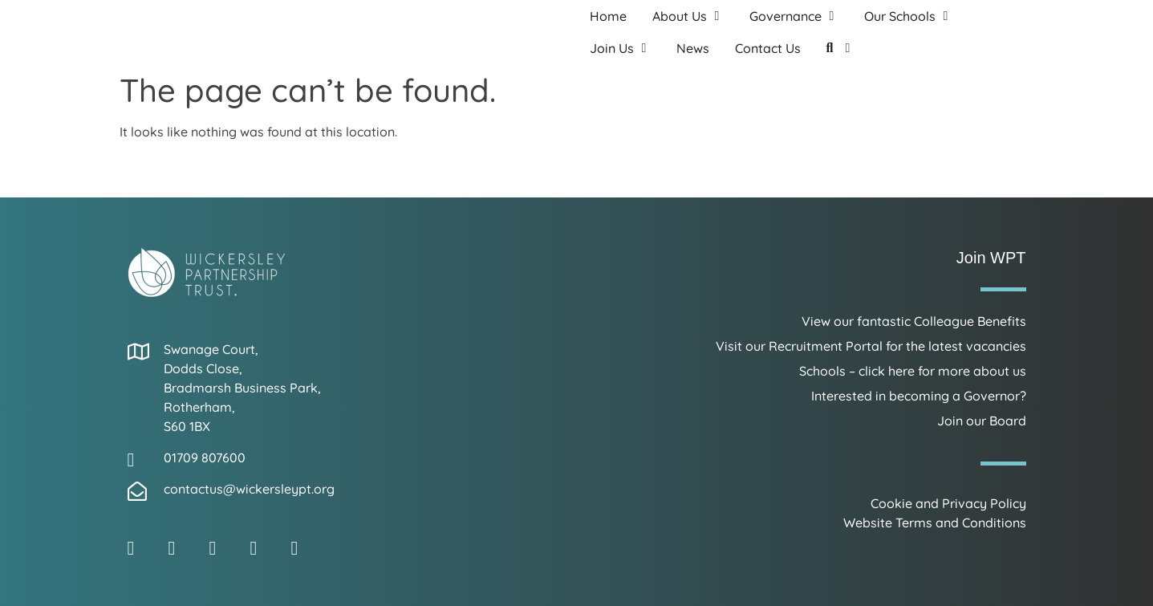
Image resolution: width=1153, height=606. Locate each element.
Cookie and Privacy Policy (948, 503)
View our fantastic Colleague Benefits (914, 321)
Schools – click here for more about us (912, 371)
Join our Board (981, 421)
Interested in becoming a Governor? (918, 396)
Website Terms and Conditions (934, 522)
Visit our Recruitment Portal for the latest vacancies (871, 346)
